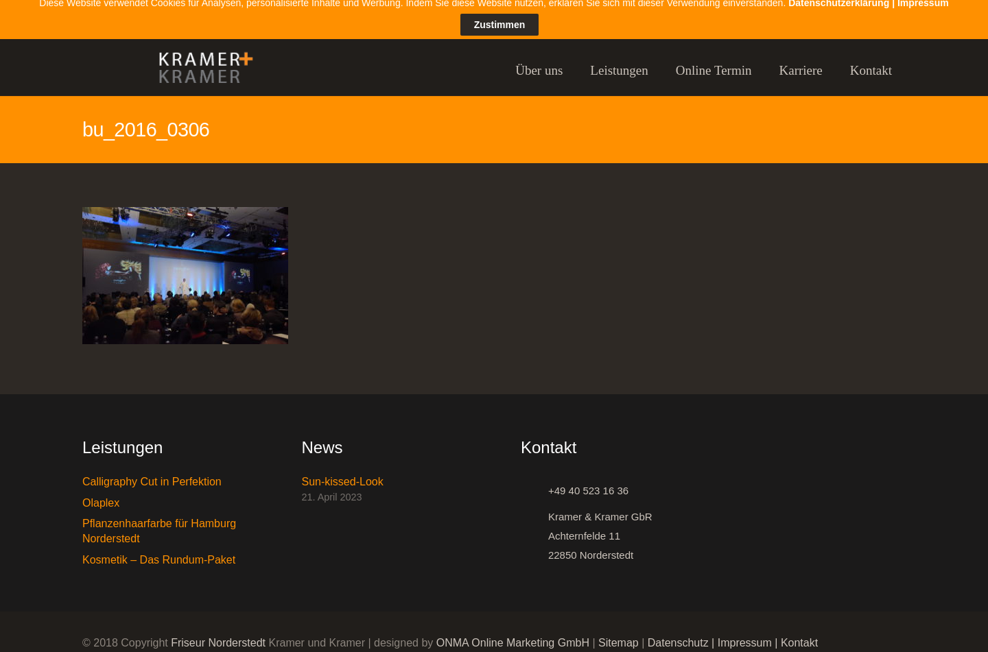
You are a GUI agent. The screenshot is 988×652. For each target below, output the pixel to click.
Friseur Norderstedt (218, 633)
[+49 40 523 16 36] (534, 481)
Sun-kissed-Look (343, 472)
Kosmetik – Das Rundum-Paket (158, 550)
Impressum (745, 633)
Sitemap (618, 633)
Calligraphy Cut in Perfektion (152, 472)
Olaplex (100, 493)
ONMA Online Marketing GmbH (512, 633)
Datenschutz (678, 633)
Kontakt (799, 633)
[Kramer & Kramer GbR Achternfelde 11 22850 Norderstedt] (534, 526)
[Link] (199, 61)
